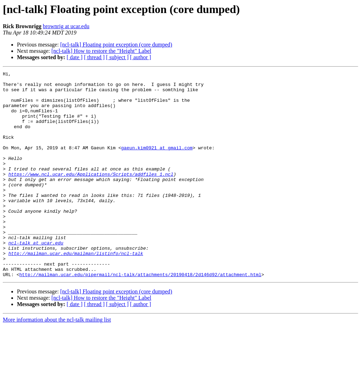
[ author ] (140, 57)
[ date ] (74, 57)
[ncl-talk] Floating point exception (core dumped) (116, 45)
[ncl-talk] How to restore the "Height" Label (101, 51)
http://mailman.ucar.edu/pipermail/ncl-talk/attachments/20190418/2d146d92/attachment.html (140, 315)
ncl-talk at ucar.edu (35, 277)
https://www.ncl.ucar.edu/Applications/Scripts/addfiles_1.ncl (90, 195)
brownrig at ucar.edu (66, 26)
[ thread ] (94, 57)
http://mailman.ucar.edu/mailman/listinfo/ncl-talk (75, 290)
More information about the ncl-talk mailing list (57, 361)
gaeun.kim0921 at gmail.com (156, 163)
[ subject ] (117, 57)
